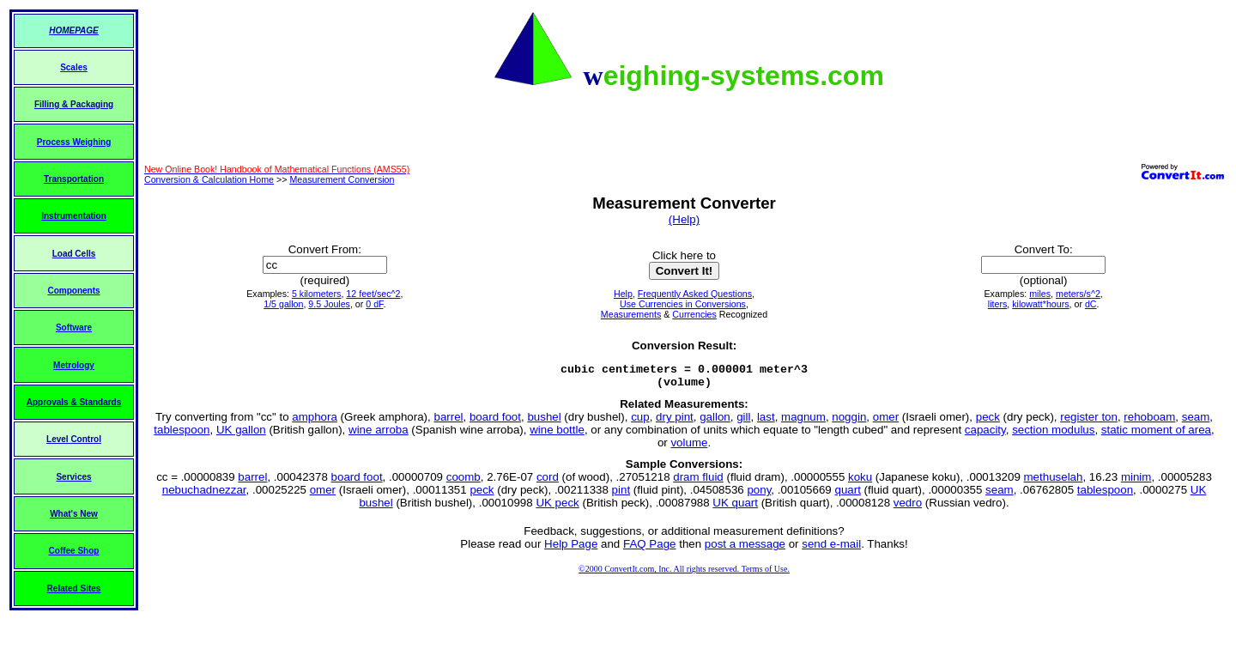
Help (623, 293)
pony (759, 494)
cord (547, 482)
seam (1196, 421)
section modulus (1053, 434)
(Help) (684, 219)
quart (847, 494)
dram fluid (698, 482)
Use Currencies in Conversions (683, 304)
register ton (1089, 421)
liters (998, 304)
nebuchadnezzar (204, 494)
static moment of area (1156, 434)
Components (73, 290)
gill (743, 421)
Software (74, 327)
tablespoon (181, 434)
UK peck (557, 507)
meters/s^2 (1078, 293)
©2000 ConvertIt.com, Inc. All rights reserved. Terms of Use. (684, 574)
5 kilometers (316, 293)
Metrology (73, 365)
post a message (745, 549)
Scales (74, 67)
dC (1091, 304)
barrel (448, 421)
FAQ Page (649, 549)
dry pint (675, 421)
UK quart (735, 507)
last (766, 421)
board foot (495, 421)
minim (1136, 482)
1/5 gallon (283, 304)
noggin (849, 421)
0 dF (374, 304)
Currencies (694, 314)
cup (640, 421)
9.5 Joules (329, 304)
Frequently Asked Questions (695, 293)
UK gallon (241, 434)
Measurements (631, 314)
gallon (715, 421)
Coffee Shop (74, 550)
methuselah (1053, 482)
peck (988, 421)
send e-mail (831, 549)
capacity (985, 434)
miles (1040, 293)
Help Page (570, 549)
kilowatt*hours (1040, 304)
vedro (908, 507)
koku (860, 482)
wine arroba (378, 434)
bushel (543, 421)
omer (886, 421)
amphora (314, 421)
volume (688, 447)
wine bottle (557, 434)
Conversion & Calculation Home (209, 179)
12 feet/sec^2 (373, 293)
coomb (463, 482)
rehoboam (1149, 421)
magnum (803, 421)
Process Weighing (74, 142)
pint (621, 494)
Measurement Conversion (341, 179)
